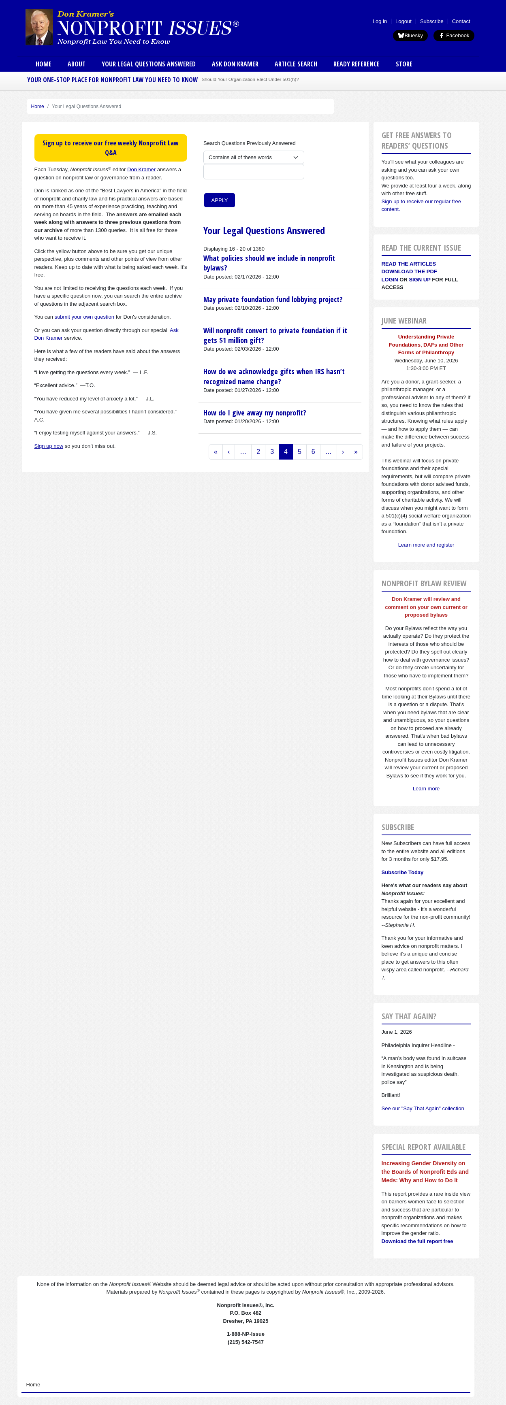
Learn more (426, 789)
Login (390, 280)
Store (404, 64)
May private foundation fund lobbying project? (273, 299)
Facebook (454, 35)
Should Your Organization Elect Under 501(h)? (250, 79)
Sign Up (419, 280)
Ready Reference (356, 64)
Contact (461, 21)
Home (43, 64)
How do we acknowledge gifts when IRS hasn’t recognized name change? (274, 376)
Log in (380, 21)
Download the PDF (409, 271)
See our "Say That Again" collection (423, 1108)
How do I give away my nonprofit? (254, 412)
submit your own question (84, 317)
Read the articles (409, 264)
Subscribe (432, 21)
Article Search (296, 64)
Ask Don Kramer (235, 64)
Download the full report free (417, 1241)
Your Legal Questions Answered (149, 64)
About (76, 64)
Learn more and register (426, 545)
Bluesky (410, 35)
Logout (403, 21)
